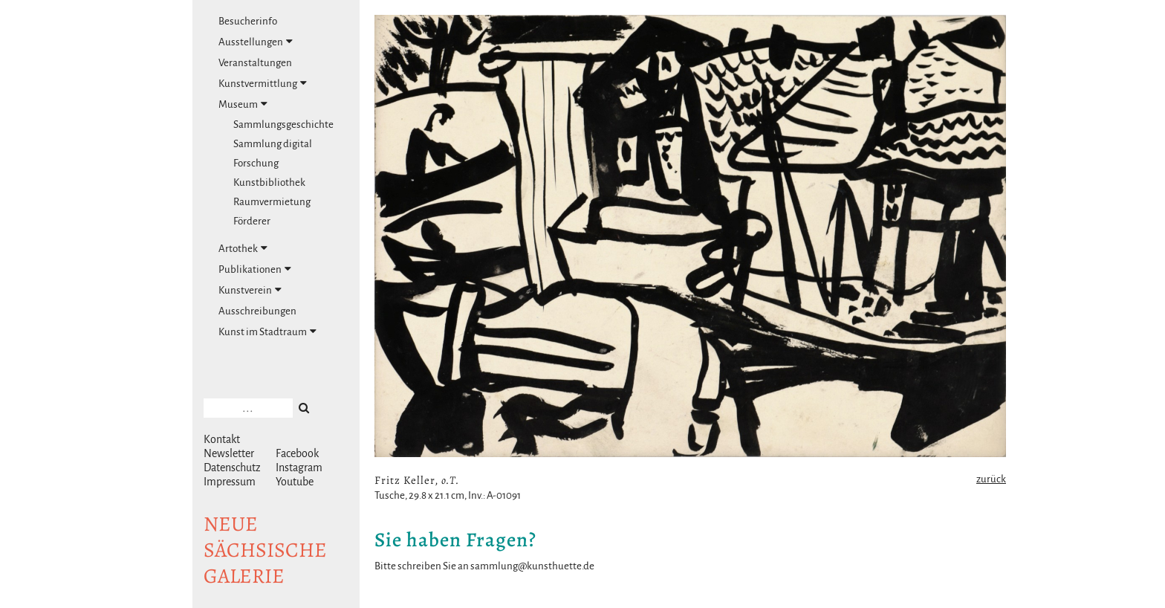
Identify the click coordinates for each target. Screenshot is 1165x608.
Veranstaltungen (255, 62)
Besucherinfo (247, 21)
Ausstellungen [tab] (255, 42)
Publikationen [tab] (254, 269)
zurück (991, 479)
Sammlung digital (272, 143)
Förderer (251, 221)
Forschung (256, 163)
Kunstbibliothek (269, 182)
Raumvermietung (272, 201)
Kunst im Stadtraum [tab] (267, 331)
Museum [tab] (242, 104)
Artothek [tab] (242, 248)
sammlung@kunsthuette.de (532, 566)
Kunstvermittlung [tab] (262, 83)
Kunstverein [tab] (250, 290)
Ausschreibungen (257, 311)
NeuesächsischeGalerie (265, 550)
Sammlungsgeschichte (283, 124)
